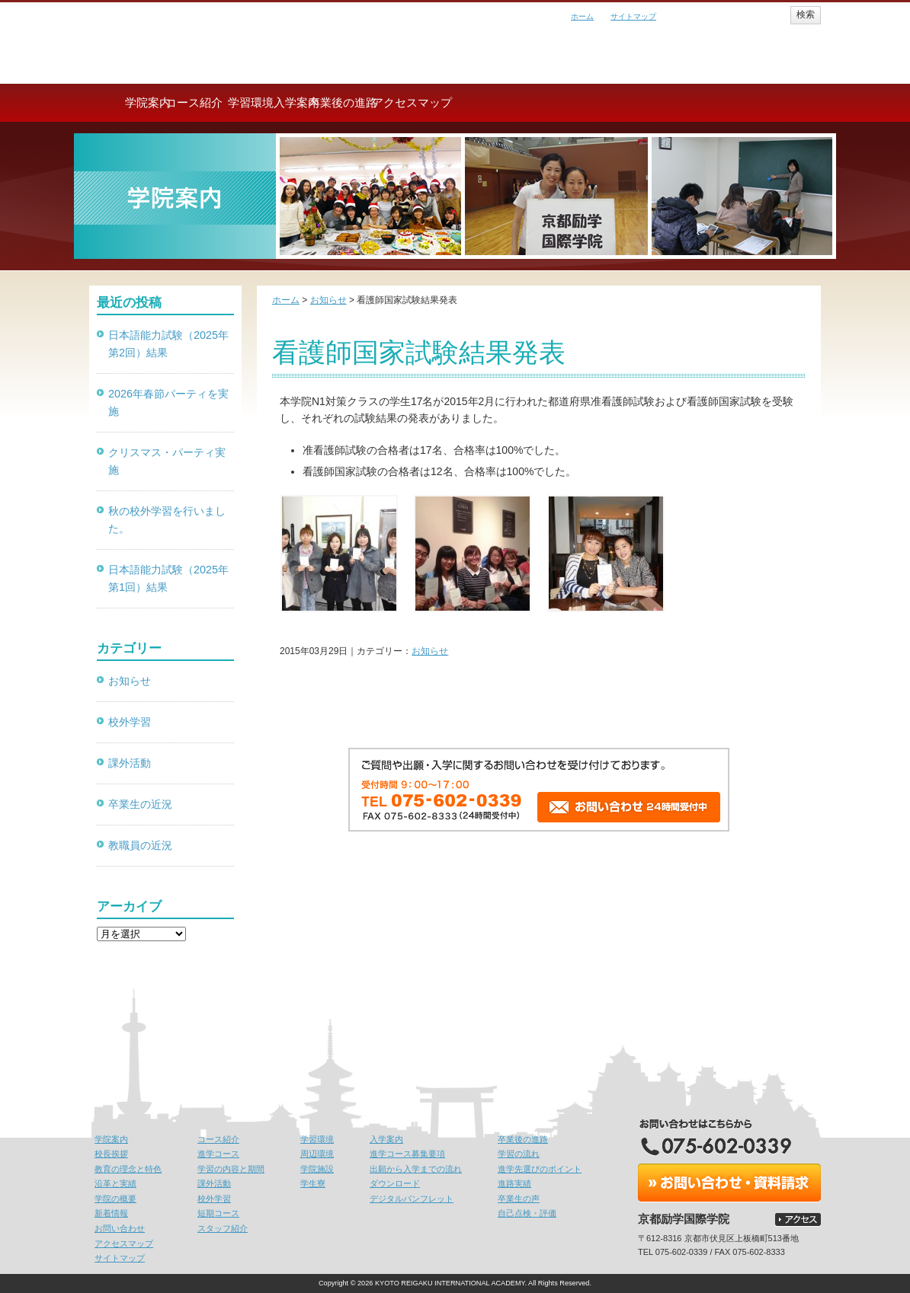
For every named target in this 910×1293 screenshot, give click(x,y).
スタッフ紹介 (222, 1228)
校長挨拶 (111, 1153)
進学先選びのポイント (540, 1168)
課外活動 (129, 763)
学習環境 (394, 102)
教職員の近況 (140, 845)
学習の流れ (519, 1153)
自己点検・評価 (527, 1213)
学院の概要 (115, 1198)
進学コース (218, 1153)
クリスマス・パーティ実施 (167, 461)
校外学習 (129, 722)
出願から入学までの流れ (416, 1168)
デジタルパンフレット (411, 1198)
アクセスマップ (760, 102)
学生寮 (312, 1183)
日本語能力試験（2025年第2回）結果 (168, 344)
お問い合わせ (120, 1228)
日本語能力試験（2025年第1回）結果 (168, 578)
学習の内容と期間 (230, 1168)
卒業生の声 (519, 1198)
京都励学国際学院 (203, 38)
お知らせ (430, 651)
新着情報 (111, 1213)
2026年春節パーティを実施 (168, 402)
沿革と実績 (115, 1183)
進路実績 (514, 1183)
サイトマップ (633, 16)
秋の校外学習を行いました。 (167, 520)
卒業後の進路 (638, 102)
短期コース (218, 1213)
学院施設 (317, 1168)
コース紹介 (272, 102)
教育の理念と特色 (128, 1168)
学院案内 (150, 102)
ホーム (582, 16)
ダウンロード (395, 1183)
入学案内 (516, 102)
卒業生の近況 (140, 804)
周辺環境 (317, 1153)
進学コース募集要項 (407, 1153)
